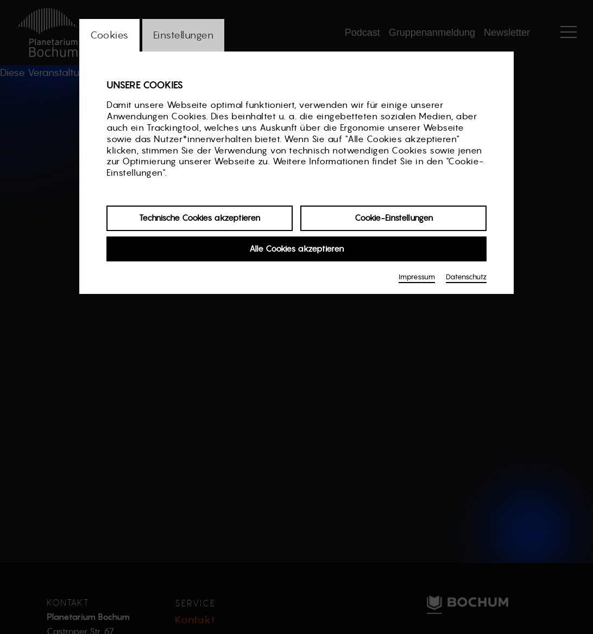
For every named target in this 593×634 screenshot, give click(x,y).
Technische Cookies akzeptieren (199, 218)
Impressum (417, 276)
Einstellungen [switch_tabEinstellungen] (183, 35)
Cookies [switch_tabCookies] (109, 35)
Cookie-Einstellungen (394, 218)
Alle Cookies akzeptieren (296, 249)
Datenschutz (466, 276)
